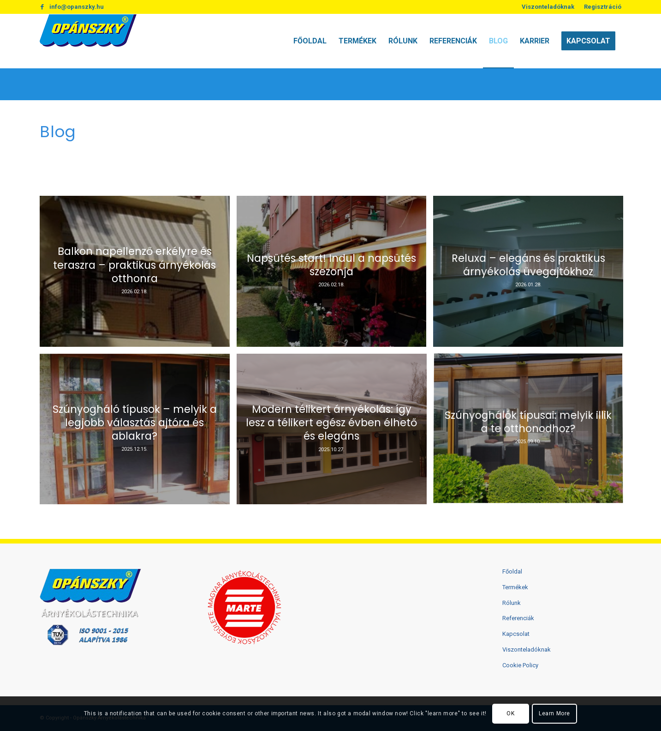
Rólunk (511, 602)
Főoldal (512, 571)
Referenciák (518, 618)
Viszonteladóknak (548, 6)
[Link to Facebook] (42, 7)
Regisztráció (602, 6)
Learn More (554, 713)
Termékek (515, 587)
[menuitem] (548, 7)
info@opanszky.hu (76, 6)
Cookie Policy (520, 665)
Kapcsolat (516, 633)
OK (510, 713)
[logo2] (88, 41)
